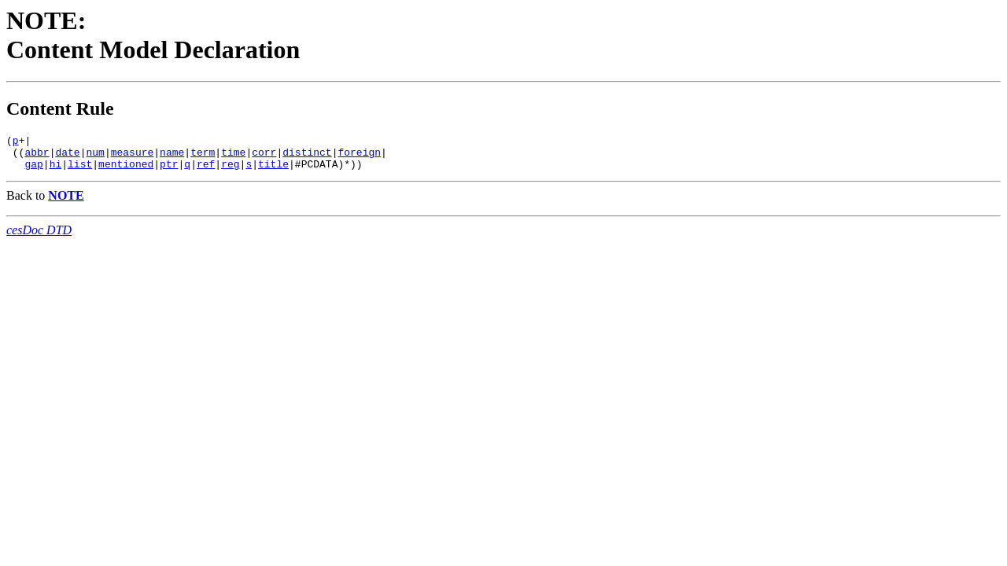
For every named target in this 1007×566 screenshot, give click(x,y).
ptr (169, 171)
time (233, 156)
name (172, 156)
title (273, 171)
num (95, 156)
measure (132, 156)
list (80, 171)
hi (56, 171)
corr (264, 156)
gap (33, 171)
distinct (306, 156)
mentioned (125, 171)
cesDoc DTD (39, 237)
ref (206, 171)
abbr (36, 156)
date (67, 156)
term (202, 156)
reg (230, 171)
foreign (359, 156)
